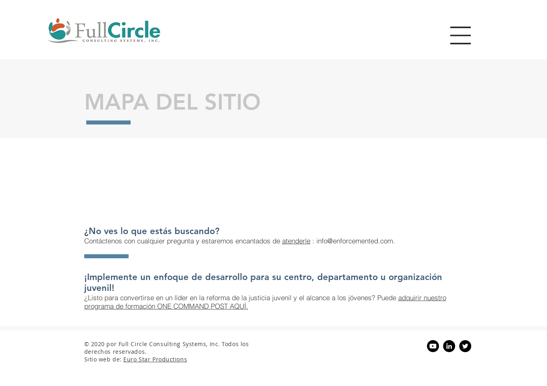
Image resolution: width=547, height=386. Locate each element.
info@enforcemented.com (354, 241)
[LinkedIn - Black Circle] (449, 346)
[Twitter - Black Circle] (465, 346)
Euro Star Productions (155, 359)
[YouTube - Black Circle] (433, 346)
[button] (460, 35)
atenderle (296, 241)
